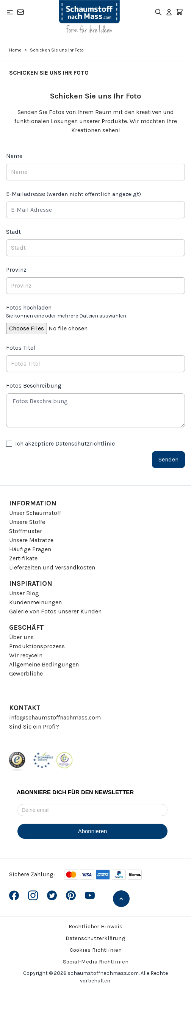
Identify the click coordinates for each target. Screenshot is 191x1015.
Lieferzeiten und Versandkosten (52, 567)
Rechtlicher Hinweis (95, 926)
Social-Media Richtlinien (95, 961)
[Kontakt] (20, 12)
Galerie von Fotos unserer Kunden (55, 611)
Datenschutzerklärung (95, 938)
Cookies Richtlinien (96, 949)
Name (14, 156)
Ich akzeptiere (65, 443)
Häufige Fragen (30, 549)
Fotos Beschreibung (33, 385)
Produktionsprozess (37, 646)
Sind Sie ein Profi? (34, 726)
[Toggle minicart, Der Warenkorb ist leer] (179, 12)
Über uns (21, 637)
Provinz (16, 269)
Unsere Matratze (31, 540)
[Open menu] (10, 12)
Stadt (13, 231)
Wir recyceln (25, 655)
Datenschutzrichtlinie (85, 443)
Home (15, 50)
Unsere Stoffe (27, 521)
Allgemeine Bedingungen (44, 664)
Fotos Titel (20, 347)
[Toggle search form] (158, 12)
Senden (168, 459)
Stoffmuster (25, 531)
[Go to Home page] (89, 16)
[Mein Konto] (169, 12)
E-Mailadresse (73, 193)
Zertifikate (23, 558)
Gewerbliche (26, 673)
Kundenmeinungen (35, 602)
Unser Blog (24, 593)
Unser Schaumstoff (35, 512)
